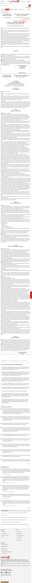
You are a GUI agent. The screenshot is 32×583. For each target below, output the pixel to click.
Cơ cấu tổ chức (4, 505)
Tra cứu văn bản (19, 531)
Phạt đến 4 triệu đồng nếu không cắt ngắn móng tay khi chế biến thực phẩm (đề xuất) (14, 524)
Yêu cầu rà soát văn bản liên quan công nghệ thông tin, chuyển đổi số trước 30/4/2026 (15, 517)
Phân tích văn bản (19, 533)
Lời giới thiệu (3, 531)
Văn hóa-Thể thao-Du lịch (10, 491)
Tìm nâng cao (28, 7)
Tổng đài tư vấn (19, 540)
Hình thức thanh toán (5, 546)
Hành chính (4, 474)
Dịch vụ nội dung (19, 538)
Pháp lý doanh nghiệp (20, 535)
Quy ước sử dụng (4, 548)
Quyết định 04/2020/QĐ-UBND (12, 360)
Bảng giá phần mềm (5, 544)
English (24, 1)
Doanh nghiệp (8, 474)
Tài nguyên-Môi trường (5, 498)
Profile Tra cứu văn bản (5, 535)
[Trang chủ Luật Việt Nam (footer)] (16, 557)
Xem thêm (29, 463)
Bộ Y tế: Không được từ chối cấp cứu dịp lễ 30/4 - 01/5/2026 (17, 512)
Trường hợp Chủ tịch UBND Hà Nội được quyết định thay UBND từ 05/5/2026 (13, 519)
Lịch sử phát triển (4, 533)
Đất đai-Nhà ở (9, 505)
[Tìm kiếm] (30, 6)
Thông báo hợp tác (4, 553)
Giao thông (13, 505)
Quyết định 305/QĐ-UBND (22, 360)
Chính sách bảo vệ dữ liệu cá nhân (7, 551)
